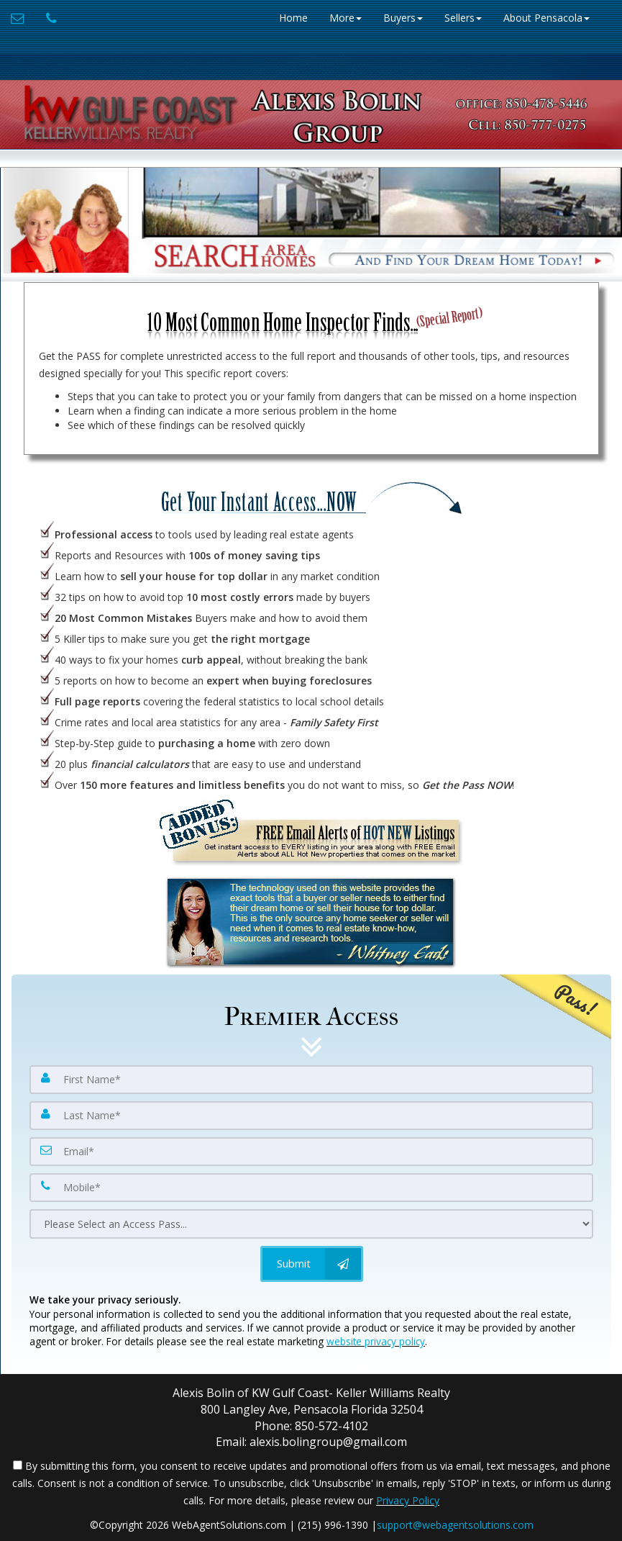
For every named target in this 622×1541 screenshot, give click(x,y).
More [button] (345, 17)
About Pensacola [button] (546, 17)
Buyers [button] (403, 17)
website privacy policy (375, 1341)
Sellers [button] (463, 17)
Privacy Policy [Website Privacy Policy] (407, 1500)
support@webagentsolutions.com (455, 1525)
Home (293, 17)
